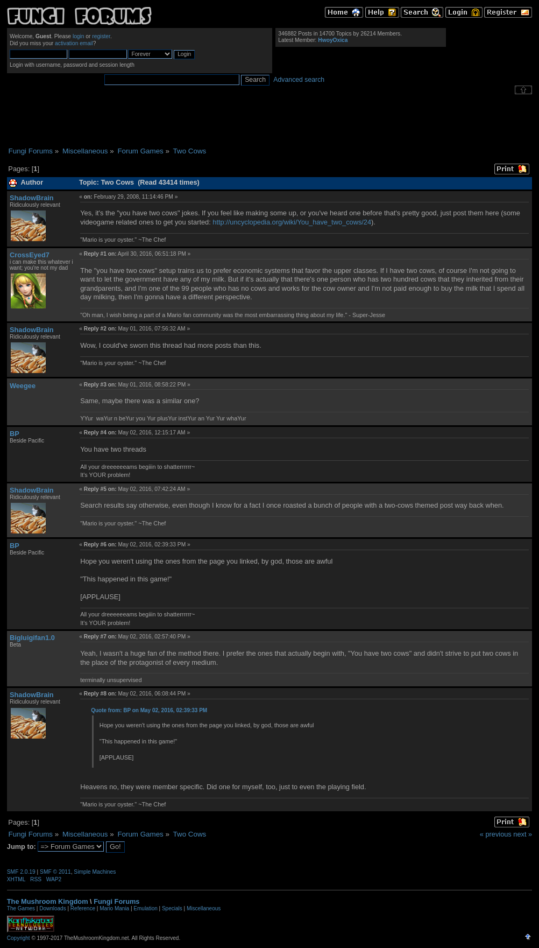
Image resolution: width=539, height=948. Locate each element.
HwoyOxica (332, 40)
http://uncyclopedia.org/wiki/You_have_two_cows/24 (291, 222)
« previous (496, 834)
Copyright (18, 938)
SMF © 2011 (55, 872)
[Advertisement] (269, 120)
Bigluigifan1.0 (32, 638)
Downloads (52, 908)
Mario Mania (114, 908)
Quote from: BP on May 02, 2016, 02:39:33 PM (149, 710)
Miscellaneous (204, 908)
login (78, 36)
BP (14, 434)
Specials (172, 908)
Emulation (145, 908)
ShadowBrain (32, 198)
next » (522, 834)
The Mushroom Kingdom (47, 901)
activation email (74, 43)
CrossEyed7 (29, 255)
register (101, 36)
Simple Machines (95, 872)
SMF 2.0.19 (21, 872)
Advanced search (298, 79)
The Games (21, 908)
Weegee (23, 386)
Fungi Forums (116, 901)
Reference (82, 908)
